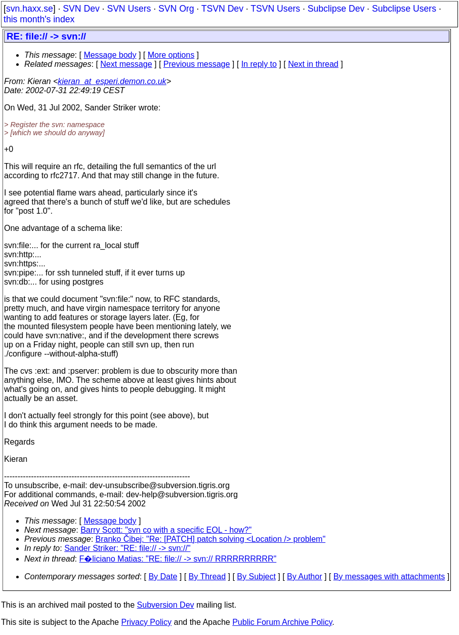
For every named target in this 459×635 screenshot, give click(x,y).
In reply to (259, 64)
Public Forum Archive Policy (282, 622)
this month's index (39, 19)
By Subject (256, 576)
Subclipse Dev (336, 9)
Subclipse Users (404, 9)
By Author (304, 576)
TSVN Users (275, 9)
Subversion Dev (165, 605)
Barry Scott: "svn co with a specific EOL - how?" (166, 530)
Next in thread (313, 64)
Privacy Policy (146, 622)
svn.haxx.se (29, 9)
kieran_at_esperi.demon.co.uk (112, 81)
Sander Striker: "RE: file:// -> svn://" (127, 548)
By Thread (207, 576)
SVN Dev (81, 9)
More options (171, 55)
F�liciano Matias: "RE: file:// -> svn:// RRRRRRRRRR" (178, 558)
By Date (162, 576)
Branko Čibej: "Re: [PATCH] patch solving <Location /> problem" (211, 539)
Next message (126, 64)
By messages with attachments (389, 576)
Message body (110, 55)
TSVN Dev (222, 9)
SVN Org (176, 9)
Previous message (196, 64)
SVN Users (129, 9)
